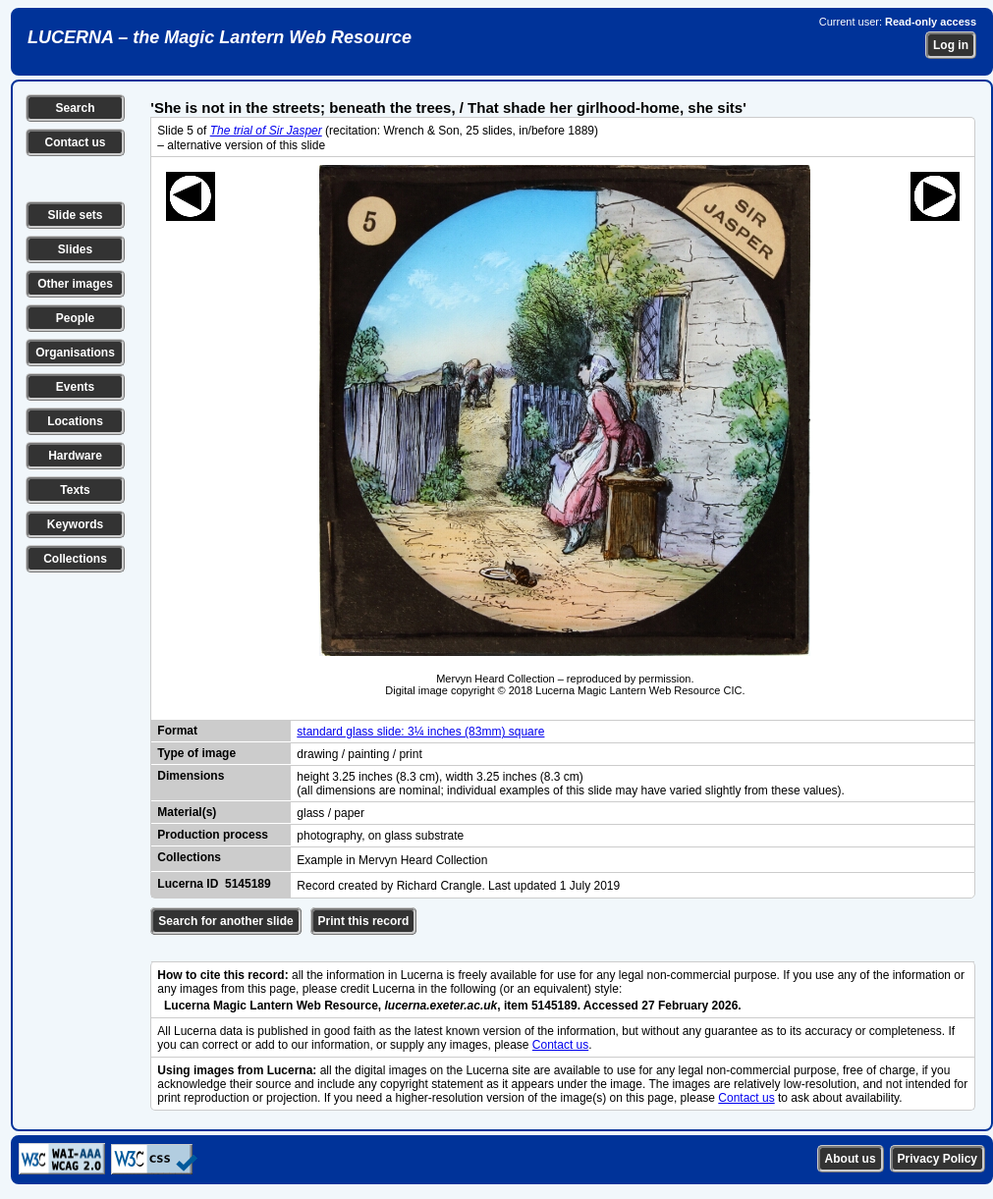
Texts (74, 490)
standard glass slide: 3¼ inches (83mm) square (420, 731)
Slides (75, 249)
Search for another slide (225, 921)
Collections (75, 559)
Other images (75, 284)
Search (74, 108)
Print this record (364, 921)
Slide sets (74, 215)
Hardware (75, 456)
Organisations (75, 352)
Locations (75, 421)
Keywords (75, 524)
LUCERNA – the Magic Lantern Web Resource (220, 37)
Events (75, 387)
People (75, 318)
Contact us (74, 142)
